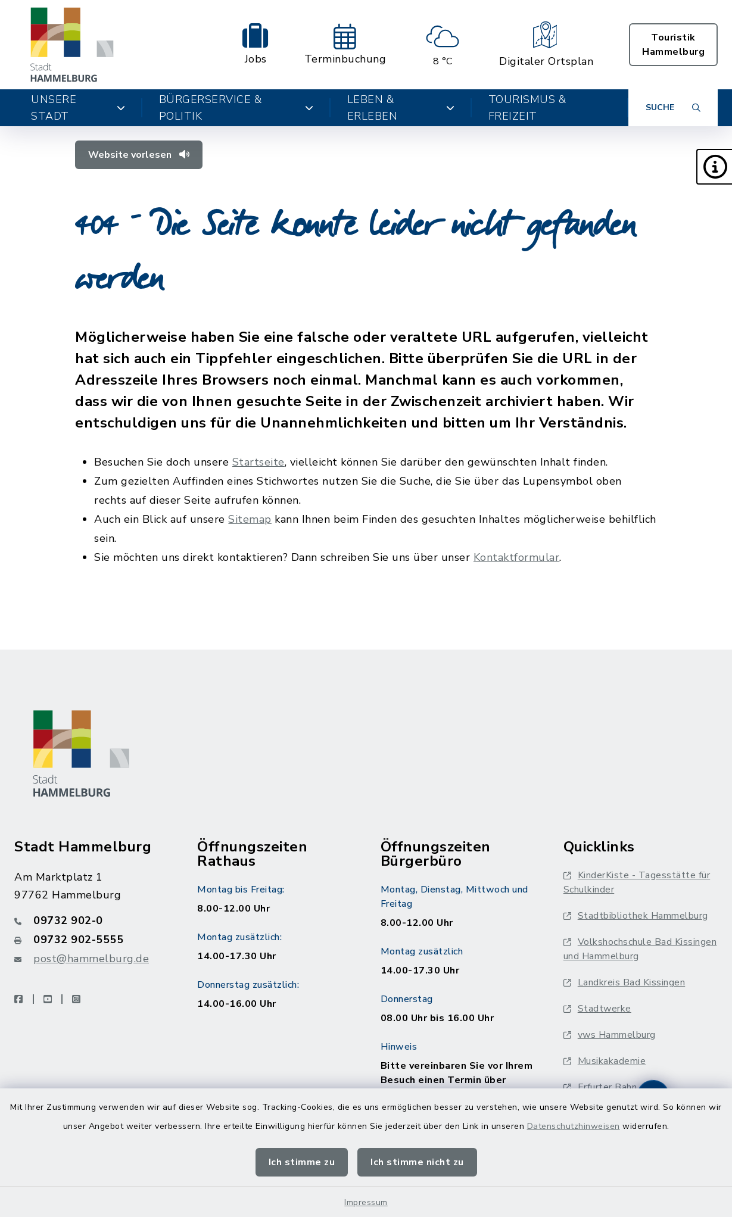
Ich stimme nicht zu (417, 1162)
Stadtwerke (597, 1008)
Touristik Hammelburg (673, 44)
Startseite (258, 462)
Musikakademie (604, 1061)
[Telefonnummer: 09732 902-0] (91, 920)
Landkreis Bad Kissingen (624, 982)
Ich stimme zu (302, 1162)
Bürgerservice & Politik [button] (236, 107)
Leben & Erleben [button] (401, 107)
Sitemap (250, 519)
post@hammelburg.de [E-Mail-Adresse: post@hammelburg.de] (91, 958)
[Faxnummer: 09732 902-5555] (91, 939)
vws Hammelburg (609, 1034)
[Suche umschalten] (673, 107)
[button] (714, 167)
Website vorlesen (138, 154)
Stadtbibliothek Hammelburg (635, 915)
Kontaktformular (517, 557)
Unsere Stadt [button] (78, 107)
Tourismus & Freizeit (527, 107)
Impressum (366, 1202)
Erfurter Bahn (600, 1087)
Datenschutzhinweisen (573, 1126)
